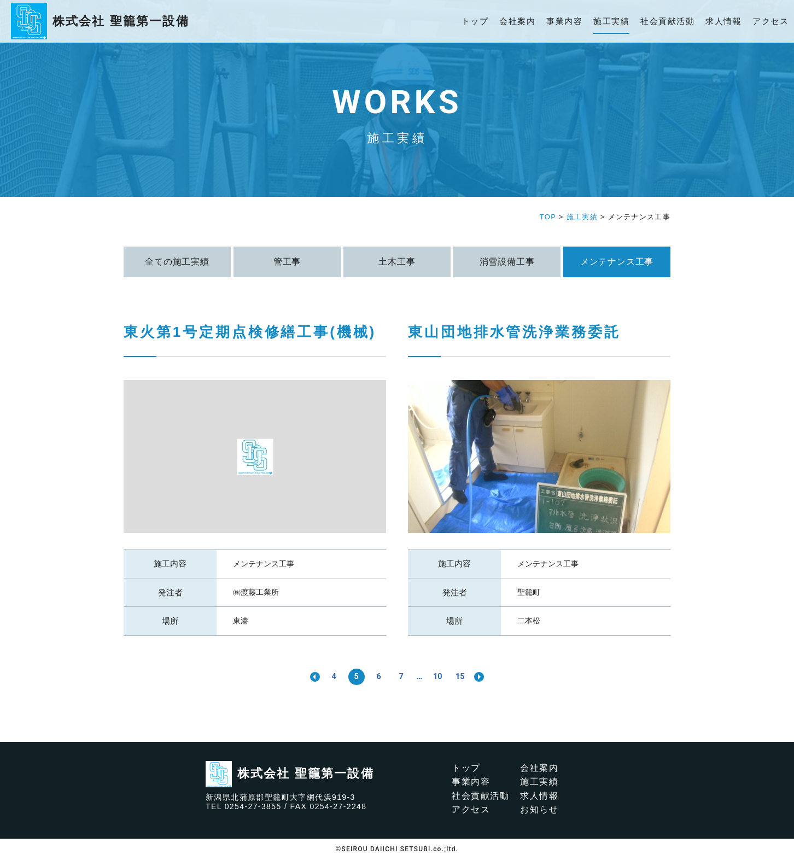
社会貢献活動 (667, 21)
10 (440, 676)
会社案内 (517, 21)
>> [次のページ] (486, 677)
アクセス (770, 21)
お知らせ (539, 810)
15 (464, 676)
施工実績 (611, 21)
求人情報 (723, 21)
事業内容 (564, 21)
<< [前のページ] (308, 677)
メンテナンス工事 (263, 563)
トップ (475, 21)
